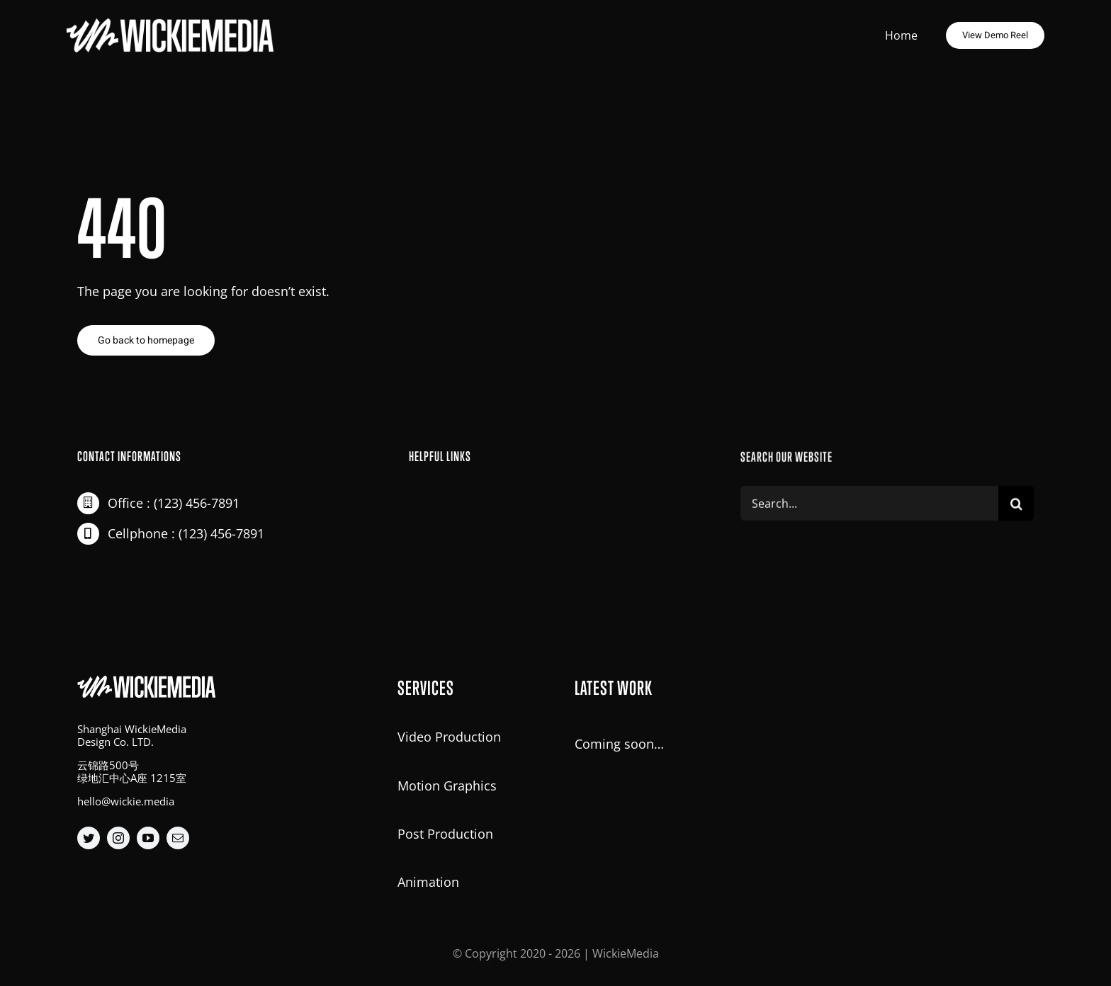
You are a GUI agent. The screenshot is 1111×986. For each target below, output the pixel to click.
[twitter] (88, 838)
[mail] (178, 838)
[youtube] (148, 838)
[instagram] (118, 838)
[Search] (1016, 505)
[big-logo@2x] (173, 19)
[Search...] (869, 505)
